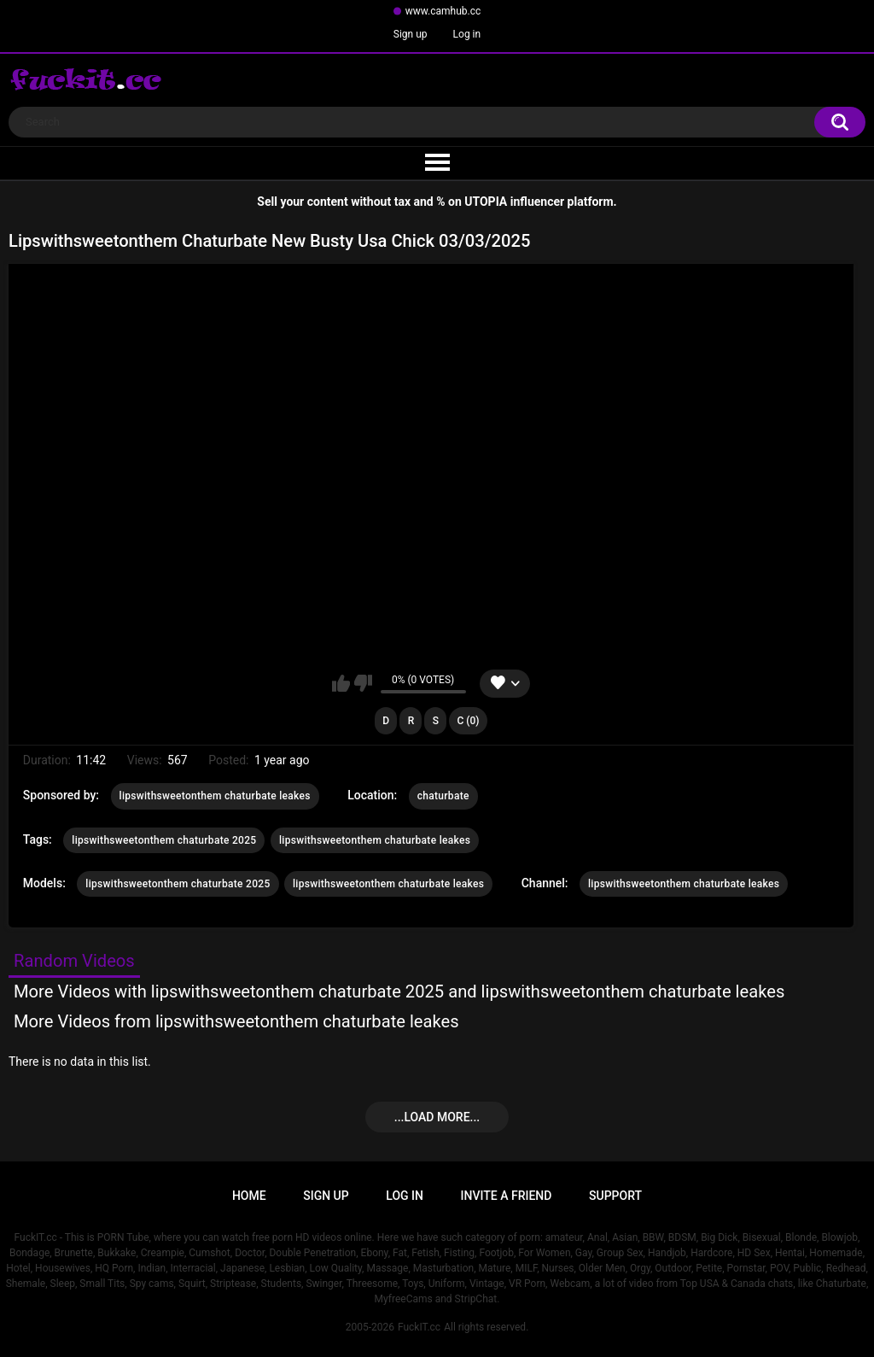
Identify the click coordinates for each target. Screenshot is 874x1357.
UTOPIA (485, 201)
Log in (467, 34)
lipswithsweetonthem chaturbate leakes (215, 796)
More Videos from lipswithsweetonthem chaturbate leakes (236, 1021)
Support (615, 1195)
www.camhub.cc (443, 11)
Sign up (410, 34)
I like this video (341, 683)
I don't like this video (363, 683)
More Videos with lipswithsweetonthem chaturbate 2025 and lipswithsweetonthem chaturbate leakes (399, 991)
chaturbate (443, 796)
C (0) (468, 721)
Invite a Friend (506, 1195)
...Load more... (437, 1117)
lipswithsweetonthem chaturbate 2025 (164, 840)
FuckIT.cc (419, 1327)
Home (249, 1195)
